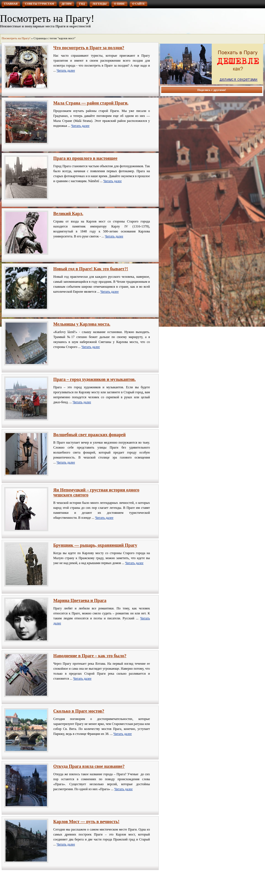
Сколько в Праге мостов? (78, 711)
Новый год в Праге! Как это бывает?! (90, 268)
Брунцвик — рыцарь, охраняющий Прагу (95, 545)
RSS (236, 9)
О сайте (138, 3)
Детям (67, 3)
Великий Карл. (68, 213)
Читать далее (66, 70)
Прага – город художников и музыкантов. (94, 379)
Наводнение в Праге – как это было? (89, 655)
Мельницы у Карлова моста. (81, 324)
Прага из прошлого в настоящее (85, 158)
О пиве (119, 3)
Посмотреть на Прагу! (47, 18)
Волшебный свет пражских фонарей (89, 434)
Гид (82, 3)
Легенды (99, 3)
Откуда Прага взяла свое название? (88, 766)
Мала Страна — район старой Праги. (90, 103)
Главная (10, 3)
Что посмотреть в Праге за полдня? (88, 47)
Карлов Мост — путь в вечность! (86, 821)
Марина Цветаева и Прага (79, 600)
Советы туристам (39, 3)
